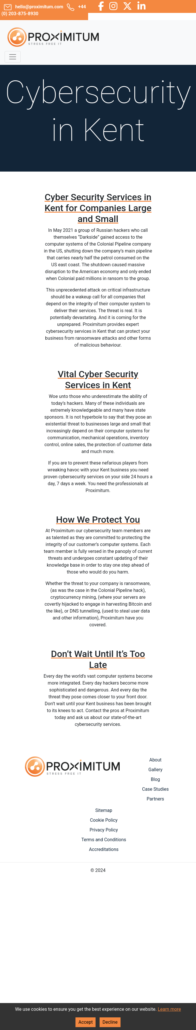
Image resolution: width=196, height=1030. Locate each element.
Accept (85, 1022)
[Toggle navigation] (13, 57)
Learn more (169, 1009)
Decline (109, 1022)
